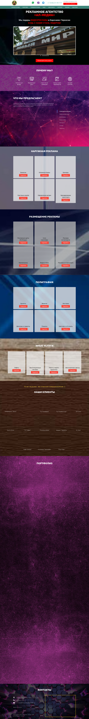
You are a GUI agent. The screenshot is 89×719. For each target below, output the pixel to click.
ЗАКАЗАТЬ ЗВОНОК (70, 3)
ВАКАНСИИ (67, 7)
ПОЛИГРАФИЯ (25, 7)
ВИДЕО (44, 7)
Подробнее (23, 175)
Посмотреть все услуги (44, 60)
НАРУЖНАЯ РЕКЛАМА (15, 7)
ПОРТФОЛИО (59, 7)
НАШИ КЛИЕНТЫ (51, 7)
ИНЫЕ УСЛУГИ (75, 7)
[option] (44, 41)
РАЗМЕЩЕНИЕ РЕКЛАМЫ (35, 7)
